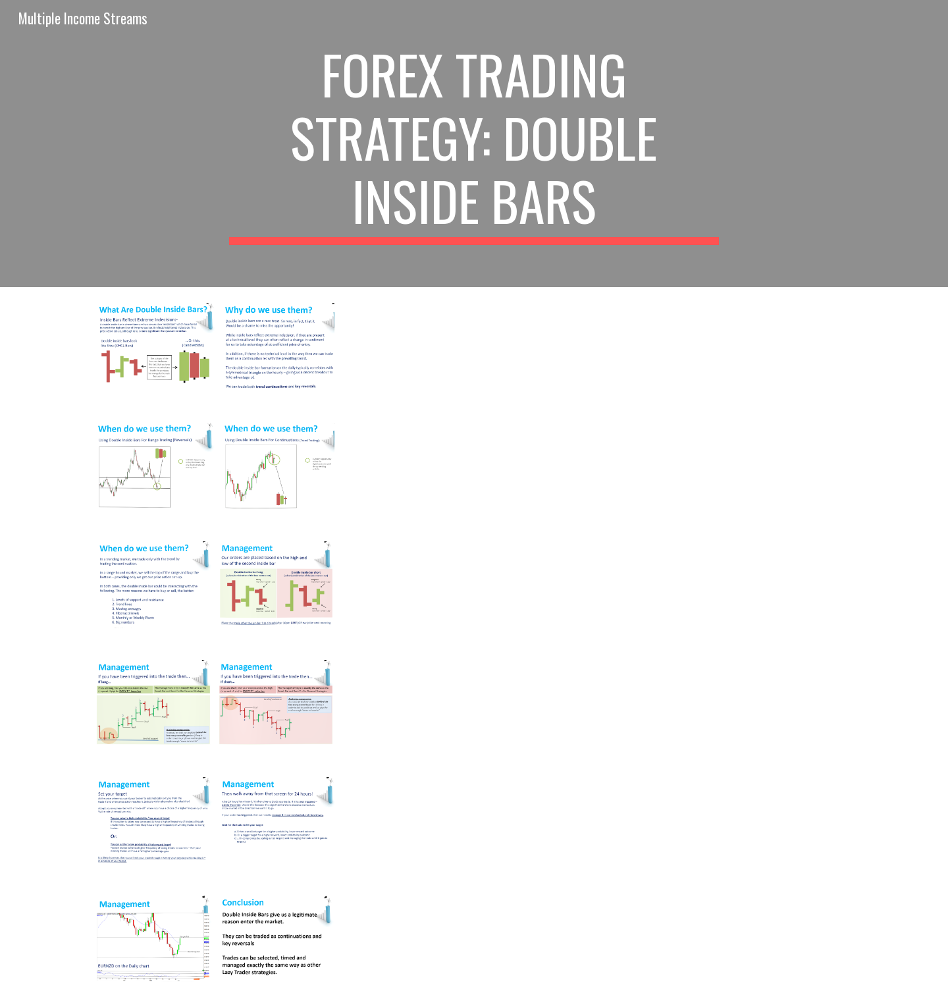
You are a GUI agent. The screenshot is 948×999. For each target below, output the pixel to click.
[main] (474, 143)
